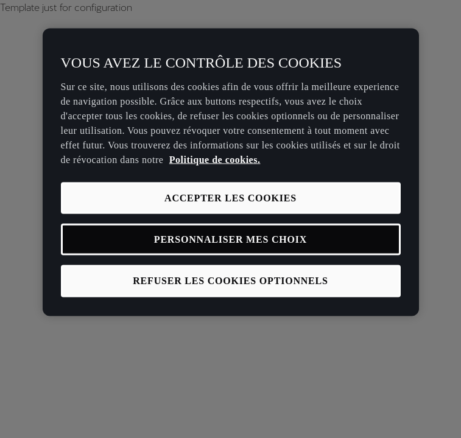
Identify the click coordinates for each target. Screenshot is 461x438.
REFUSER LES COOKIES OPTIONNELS (230, 281)
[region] (231, 172)
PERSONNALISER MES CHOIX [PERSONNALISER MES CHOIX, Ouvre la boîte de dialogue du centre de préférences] (230, 239)
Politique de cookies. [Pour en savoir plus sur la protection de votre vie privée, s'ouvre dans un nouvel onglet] (215, 159)
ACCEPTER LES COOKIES (230, 197)
